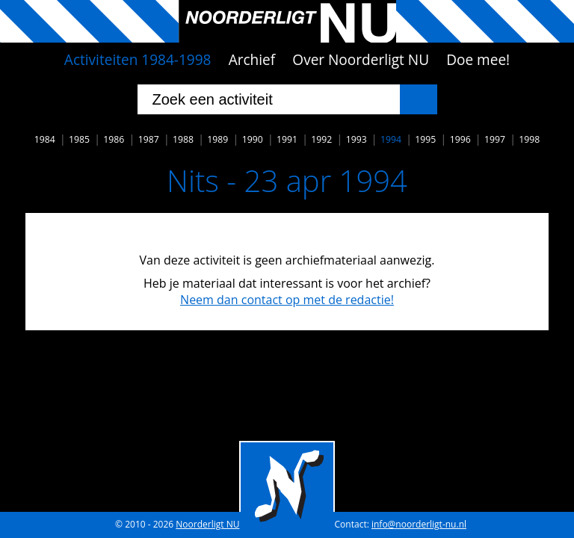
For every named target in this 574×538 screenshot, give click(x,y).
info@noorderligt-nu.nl (418, 524)
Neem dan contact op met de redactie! (287, 299)
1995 (425, 139)
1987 (148, 139)
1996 (460, 139)
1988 (183, 139)
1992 (321, 139)
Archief (252, 59)
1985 (79, 139)
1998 (529, 139)
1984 (44, 139)
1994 (390, 139)
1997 (494, 139)
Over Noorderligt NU (360, 59)
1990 (252, 139)
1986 (113, 139)
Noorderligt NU (207, 524)
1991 (287, 139)
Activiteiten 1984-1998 (138, 59)
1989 (217, 139)
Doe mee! (478, 59)
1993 (356, 139)
